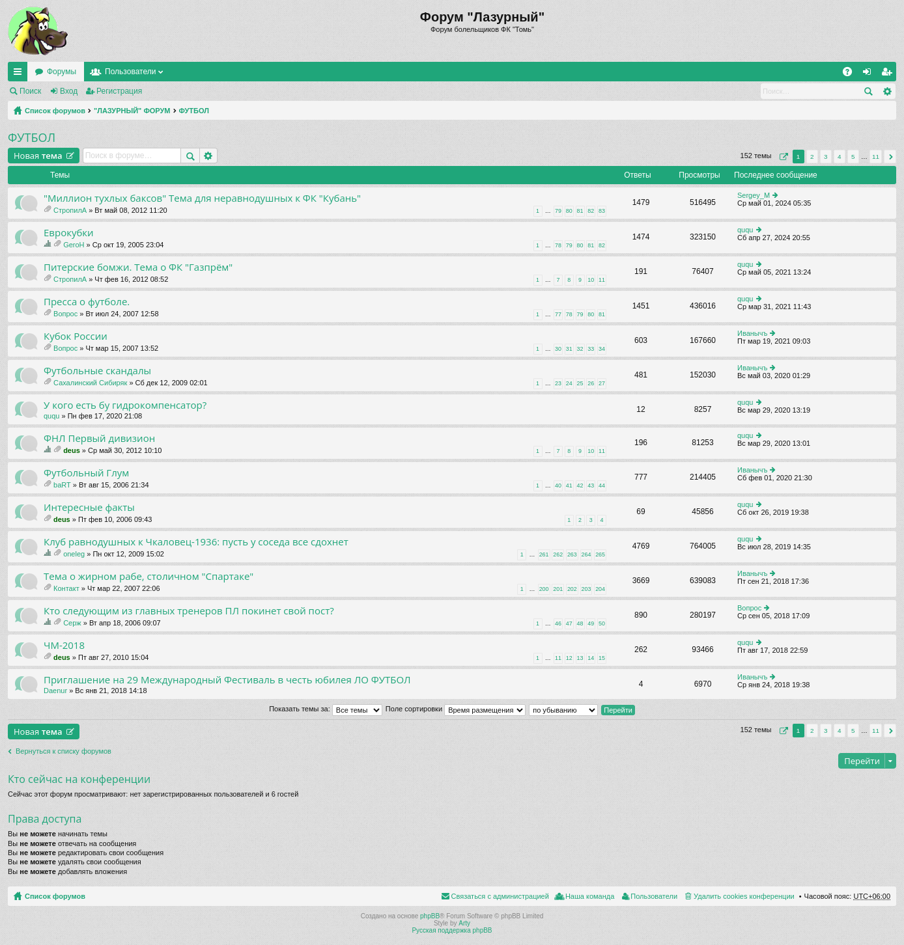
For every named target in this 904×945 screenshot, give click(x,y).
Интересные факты (89, 507)
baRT (62, 485)
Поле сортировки (456, 709)
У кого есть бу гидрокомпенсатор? (125, 405)
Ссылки (20, 74)
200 (544, 589)
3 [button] (826, 156)
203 (586, 589)
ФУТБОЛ (194, 111)
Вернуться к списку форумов (63, 751)
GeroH (73, 245)
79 (558, 211)
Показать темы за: (325, 709)
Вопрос (65, 314)
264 (586, 554)
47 (569, 623)
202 (572, 589)
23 (558, 383)
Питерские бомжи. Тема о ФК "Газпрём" (138, 267)
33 (590, 349)
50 (602, 623)
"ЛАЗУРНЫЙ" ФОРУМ (132, 111)
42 (580, 485)
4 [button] (839, 156)
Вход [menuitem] (870, 74)
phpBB (430, 916)
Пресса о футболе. (87, 301)
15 (602, 658)
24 (569, 383)
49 (590, 623)
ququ (745, 230)
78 (558, 245)
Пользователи (130, 71)
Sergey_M (753, 195)
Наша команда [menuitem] (589, 896)
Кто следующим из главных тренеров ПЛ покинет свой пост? (189, 611)
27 (602, 383)
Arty (464, 923)
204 (600, 589)
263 (572, 554)
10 (590, 280)
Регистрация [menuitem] (889, 74)
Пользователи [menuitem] (653, 896)
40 (558, 485)
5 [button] (853, 156)
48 (580, 623)
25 (580, 383)
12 (569, 658)
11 (602, 280)
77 (558, 314)
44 (602, 485)
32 (580, 349)
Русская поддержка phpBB (452, 930)
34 (602, 349)
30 (558, 349)
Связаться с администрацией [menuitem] (500, 896)
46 (558, 623)
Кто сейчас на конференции (79, 779)
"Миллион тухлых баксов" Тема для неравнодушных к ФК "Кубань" (202, 198)
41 (569, 485)
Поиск (30, 91)
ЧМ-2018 (64, 645)
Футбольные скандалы (97, 370)
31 (569, 349)
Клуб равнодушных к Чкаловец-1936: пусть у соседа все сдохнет (196, 542)
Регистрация (119, 91)
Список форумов (55, 111)
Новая (38, 155)
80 (569, 211)
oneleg (74, 554)
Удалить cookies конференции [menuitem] (744, 896)
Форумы (61, 71)
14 (590, 658)
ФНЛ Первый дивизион (99, 438)
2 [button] (812, 156)
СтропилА (70, 210)
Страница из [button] (782, 156)
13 (580, 658)
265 (600, 554)
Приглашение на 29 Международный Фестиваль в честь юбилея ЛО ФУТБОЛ (227, 680)
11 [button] (875, 156)
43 (590, 485)
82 (590, 211)
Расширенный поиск (887, 91)
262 (558, 554)
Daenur (55, 690)
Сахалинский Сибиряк (90, 383)
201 (558, 589)
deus (71, 450)
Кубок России (75, 336)
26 (590, 383)
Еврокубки (69, 232)
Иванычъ (752, 333)
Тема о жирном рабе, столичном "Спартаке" (148, 576)
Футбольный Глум (86, 473)
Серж (72, 623)
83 (602, 211)
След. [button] (890, 156)
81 (580, 211)
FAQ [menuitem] (851, 74)
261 (544, 554)
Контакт (66, 588)
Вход (69, 91)
